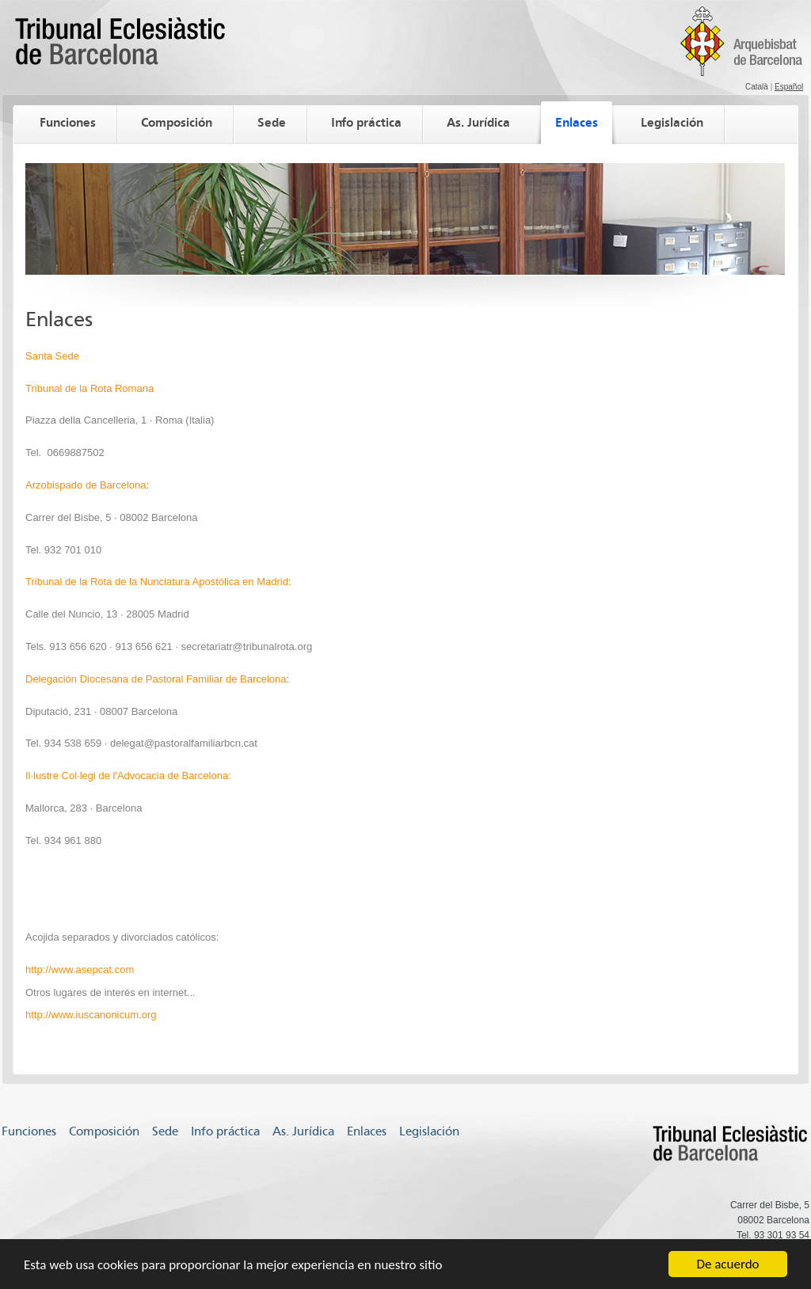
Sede (271, 122)
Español (789, 86)
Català (756, 86)
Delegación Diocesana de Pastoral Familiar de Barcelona (156, 679)
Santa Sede (52, 356)
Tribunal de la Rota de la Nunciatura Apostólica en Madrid (156, 581)
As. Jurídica (478, 122)
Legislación (672, 122)
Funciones (68, 122)
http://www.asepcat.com (79, 969)
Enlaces (576, 122)
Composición (176, 122)
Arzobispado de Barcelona (86, 485)
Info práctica (366, 122)
